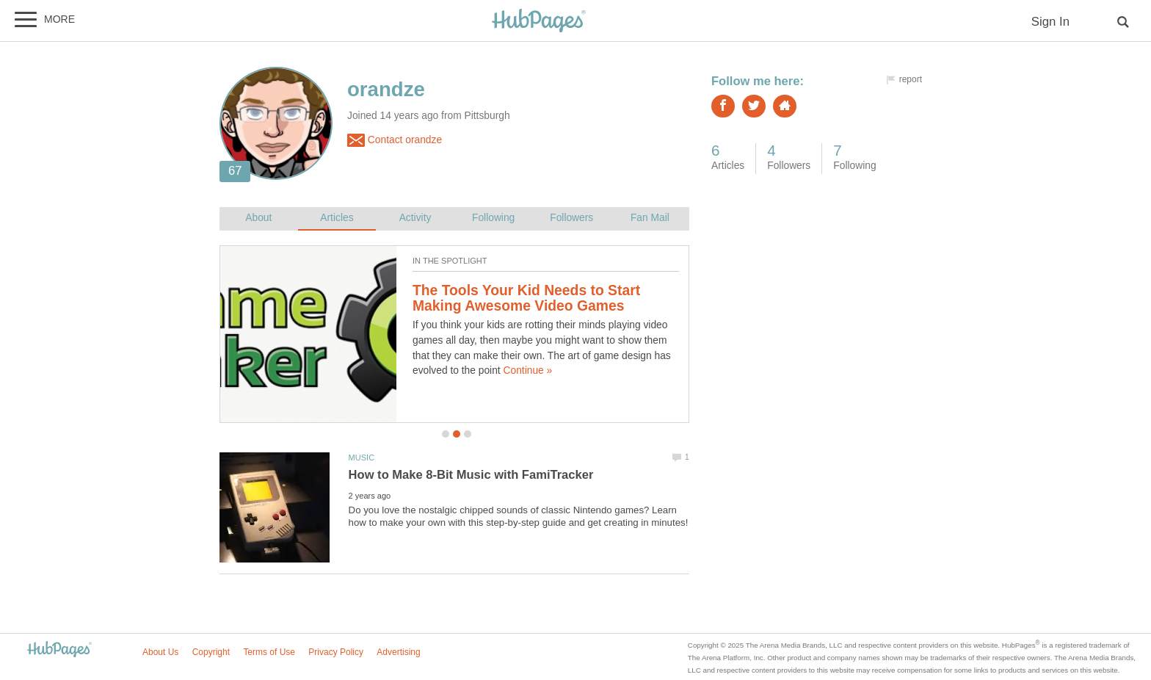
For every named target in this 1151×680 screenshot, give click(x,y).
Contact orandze (394, 140)
